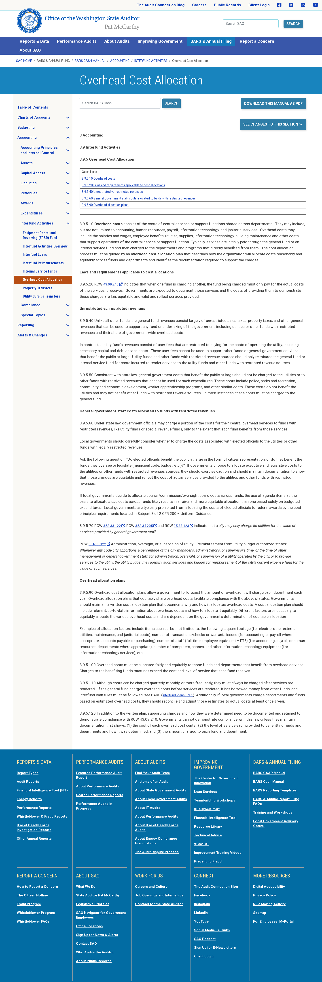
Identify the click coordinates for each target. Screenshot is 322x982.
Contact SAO (87, 940)
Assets (39, 161)
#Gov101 (202, 838)
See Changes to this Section (271, 122)
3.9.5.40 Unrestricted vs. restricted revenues (113, 189)
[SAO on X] (291, 5)
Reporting (39, 323)
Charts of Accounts (44, 116)
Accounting (119, 58)
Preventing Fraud (209, 860)
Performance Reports (36, 807)
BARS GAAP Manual (270, 769)
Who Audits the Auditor (96, 948)
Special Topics (46, 313)
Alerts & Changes (44, 333)
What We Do (86, 885)
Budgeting (39, 126)
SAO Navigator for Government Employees (97, 912)
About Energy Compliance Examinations (158, 844)
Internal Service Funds (40, 268)
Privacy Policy (265, 893)
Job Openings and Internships (151, 895)
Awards (40, 201)
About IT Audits (149, 812)
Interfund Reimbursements (43, 260)
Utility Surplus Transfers (41, 294)
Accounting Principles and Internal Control (46, 147)
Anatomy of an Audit (153, 777)
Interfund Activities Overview (45, 243)
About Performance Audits (100, 782)
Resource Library (209, 821)
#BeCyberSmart (208, 804)
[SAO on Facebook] (279, 5)
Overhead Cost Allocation (42, 277)
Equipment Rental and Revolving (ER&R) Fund (40, 232)
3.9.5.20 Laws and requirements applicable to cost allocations (123, 182)
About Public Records (95, 957)
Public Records (227, 5)
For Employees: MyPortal (275, 919)
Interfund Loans (35, 252)
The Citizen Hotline (34, 893)
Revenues (42, 191)
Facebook (203, 893)
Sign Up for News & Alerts (98, 932)
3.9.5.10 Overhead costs (98, 176)
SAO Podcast (205, 936)
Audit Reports (29, 777)
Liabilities (42, 181)
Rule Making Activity (271, 902)
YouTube (202, 919)
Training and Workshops (274, 807)
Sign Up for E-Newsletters (217, 944)
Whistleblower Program (37, 910)
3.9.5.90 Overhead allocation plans (105, 202)
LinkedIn (201, 910)
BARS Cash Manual (90, 58)
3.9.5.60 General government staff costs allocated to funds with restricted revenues (139, 195)
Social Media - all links (213, 927)
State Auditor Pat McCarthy (100, 893)
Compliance (43, 303)
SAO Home (24, 58)
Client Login (259, 5)
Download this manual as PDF (273, 101)
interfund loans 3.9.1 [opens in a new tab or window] (180, 691)
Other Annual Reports (36, 842)
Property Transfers (37, 285)
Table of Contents (32, 105)
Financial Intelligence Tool (217, 813)
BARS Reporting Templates (277, 786)
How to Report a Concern (39, 885)
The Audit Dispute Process (158, 855)
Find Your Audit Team (154, 769)
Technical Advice (209, 830)
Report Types (29, 769)
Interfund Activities (150, 58)
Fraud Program (30, 902)
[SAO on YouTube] (315, 5)
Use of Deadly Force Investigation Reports (36, 831)
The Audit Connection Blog (160, 5)
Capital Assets (46, 171)
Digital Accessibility (270, 885)
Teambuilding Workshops (216, 796)
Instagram (203, 902)
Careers (199, 5)
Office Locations (90, 923)
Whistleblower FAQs (34, 919)
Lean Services (206, 787)
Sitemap (260, 910)
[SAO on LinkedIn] (303, 5)
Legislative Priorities (94, 902)
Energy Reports (30, 799)
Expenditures (45, 211)
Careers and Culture (153, 885)
